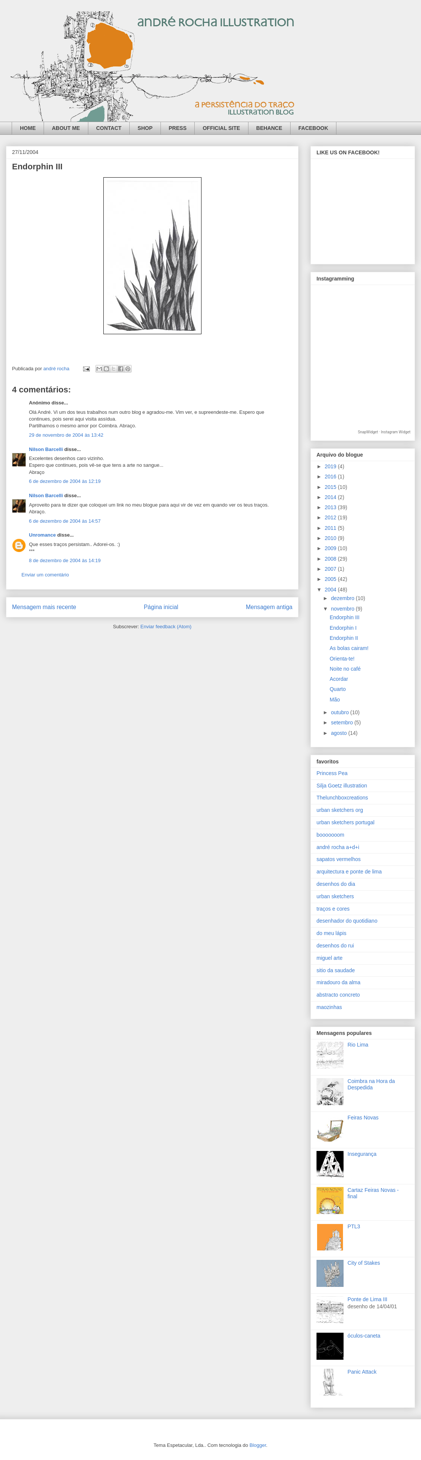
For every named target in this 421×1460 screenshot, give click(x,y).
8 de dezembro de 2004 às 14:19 (65, 560)
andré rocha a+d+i (338, 847)
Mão (335, 700)
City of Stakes (364, 1263)
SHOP (145, 128)
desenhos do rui (335, 946)
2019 (331, 466)
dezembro (343, 598)
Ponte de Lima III (368, 1299)
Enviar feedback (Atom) (166, 626)
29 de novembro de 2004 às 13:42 (66, 435)
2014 (331, 497)
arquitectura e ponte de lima (349, 872)
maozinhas (329, 1007)
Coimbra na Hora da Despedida (371, 1084)
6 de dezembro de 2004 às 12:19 (65, 481)
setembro (342, 722)
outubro (340, 712)
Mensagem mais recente (44, 607)
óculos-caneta (364, 1336)
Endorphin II (344, 638)
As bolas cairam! (349, 648)
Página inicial (161, 607)
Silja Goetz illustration (342, 786)
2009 (331, 548)
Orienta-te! (342, 659)
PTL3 (354, 1226)
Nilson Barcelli (46, 449)
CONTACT (108, 128)
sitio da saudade (336, 970)
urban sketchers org (340, 810)
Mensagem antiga (269, 607)
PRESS (177, 128)
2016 (331, 477)
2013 (331, 507)
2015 (331, 487)
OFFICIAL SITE (221, 128)
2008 (331, 559)
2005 (331, 579)
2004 (331, 590)
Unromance (42, 535)
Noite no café (345, 669)
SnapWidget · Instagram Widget (384, 432)
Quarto (338, 689)
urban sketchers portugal (345, 822)
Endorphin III (344, 617)
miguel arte (329, 958)
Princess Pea (332, 773)
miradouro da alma (338, 982)
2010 (331, 538)
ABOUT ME (66, 128)
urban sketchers (335, 896)
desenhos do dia (336, 884)
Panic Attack (362, 1372)
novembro (343, 609)
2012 (331, 517)
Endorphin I (343, 628)
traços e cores (333, 909)
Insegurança (362, 1154)
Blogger (258, 1445)
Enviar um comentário (45, 575)
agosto (339, 733)
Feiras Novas (363, 1118)
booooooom (330, 835)
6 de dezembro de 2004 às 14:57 (65, 521)
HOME (28, 128)
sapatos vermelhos (339, 859)
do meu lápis (331, 933)
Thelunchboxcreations (342, 798)
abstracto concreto (338, 995)
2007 (331, 569)
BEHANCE (269, 128)
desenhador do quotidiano (347, 921)
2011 (331, 528)
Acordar (339, 679)
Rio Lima (358, 1045)
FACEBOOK (313, 128)
